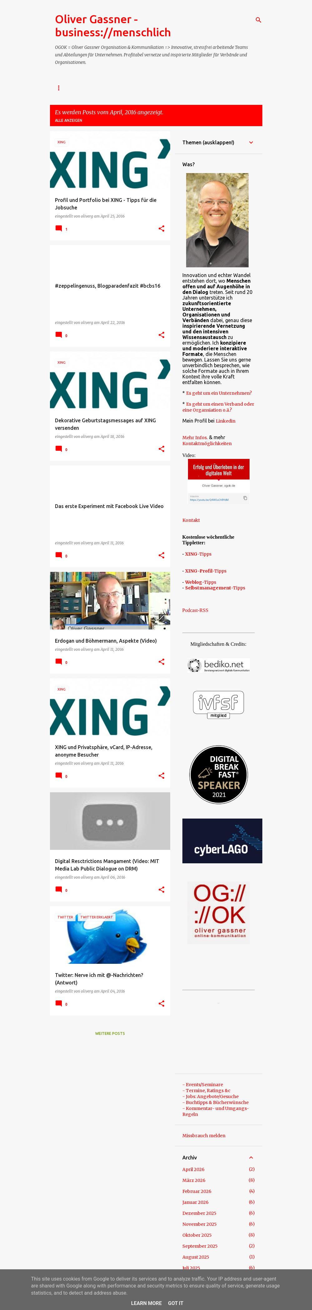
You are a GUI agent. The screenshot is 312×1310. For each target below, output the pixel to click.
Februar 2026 (196, 1191)
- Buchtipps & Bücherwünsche (215, 1102)
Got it (175, 1303)
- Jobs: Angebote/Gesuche (210, 1096)
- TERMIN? (186, 88)
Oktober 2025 (197, 1235)
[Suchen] (258, 20)
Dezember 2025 (199, 1213)
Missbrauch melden (203, 1135)
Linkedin (225, 421)
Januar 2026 (195, 1202)
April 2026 (193, 1169)
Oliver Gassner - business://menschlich (113, 26)
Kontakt (191, 520)
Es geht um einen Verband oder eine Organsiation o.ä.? (218, 407)
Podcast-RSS (195, 610)
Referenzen (222, 88)
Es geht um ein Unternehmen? (219, 393)
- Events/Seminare (202, 1084)
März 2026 (194, 1180)
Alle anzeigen (68, 120)
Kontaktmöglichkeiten (207, 443)
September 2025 (200, 1246)
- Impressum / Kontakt (78, 88)
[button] (161, 229)
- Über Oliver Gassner (139, 88)
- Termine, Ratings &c (206, 1090)
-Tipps (198, 554)
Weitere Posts (110, 1033)
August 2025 (195, 1257)
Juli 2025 (191, 1268)
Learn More (146, 1303)
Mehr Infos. (195, 437)
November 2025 (199, 1224)
